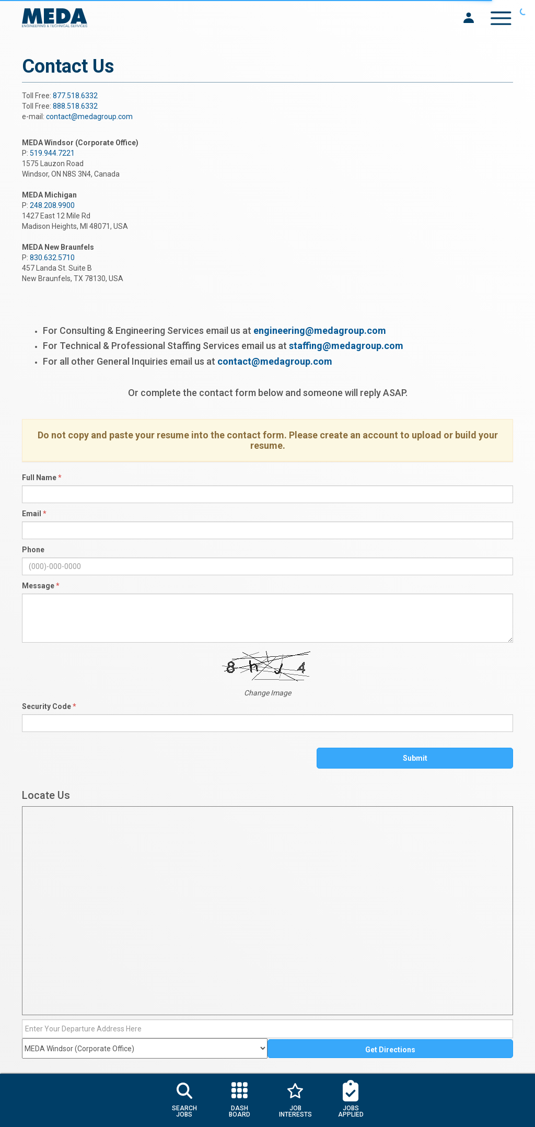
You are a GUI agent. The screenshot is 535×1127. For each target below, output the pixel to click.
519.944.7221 (52, 153)
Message (41, 586)
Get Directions (390, 1049)
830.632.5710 (52, 257)
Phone (33, 549)
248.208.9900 (52, 205)
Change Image (267, 693)
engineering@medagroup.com (319, 330)
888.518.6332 (75, 106)
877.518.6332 (75, 95)
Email (34, 513)
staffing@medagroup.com (346, 345)
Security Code (49, 706)
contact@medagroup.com (89, 116)
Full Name (42, 477)
